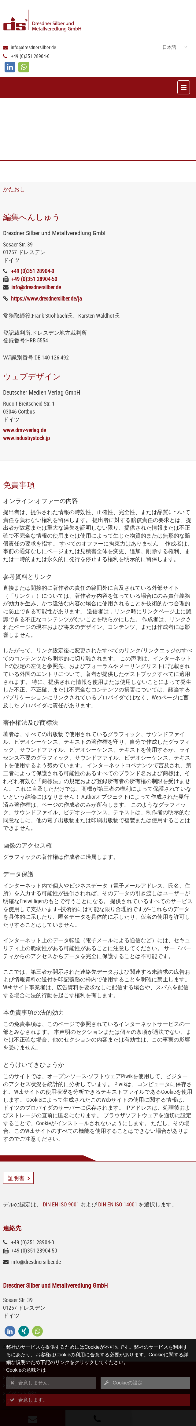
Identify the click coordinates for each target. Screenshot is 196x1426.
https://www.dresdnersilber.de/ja (46, 298)
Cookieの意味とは (26, 1370)
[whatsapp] (23, 67)
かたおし (14, 189)
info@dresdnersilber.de (33, 47)
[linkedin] (10, 67)
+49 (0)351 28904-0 (30, 56)
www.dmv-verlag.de (24, 430)
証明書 (16, 1178)
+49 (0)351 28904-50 (34, 279)
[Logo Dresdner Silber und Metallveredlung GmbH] (99, 21)
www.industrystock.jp (26, 438)
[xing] (23, 1331)
